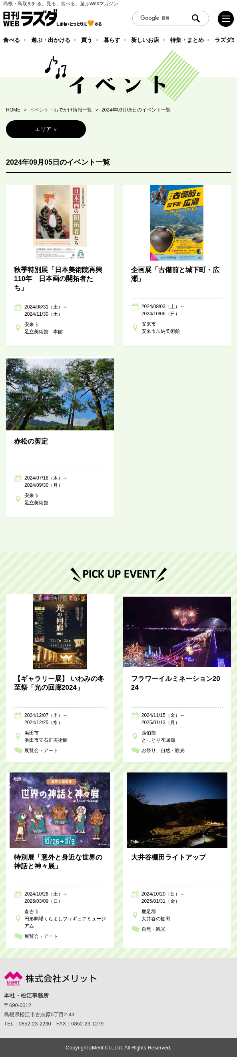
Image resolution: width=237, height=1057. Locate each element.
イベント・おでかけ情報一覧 (61, 110)
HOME (13, 110)
